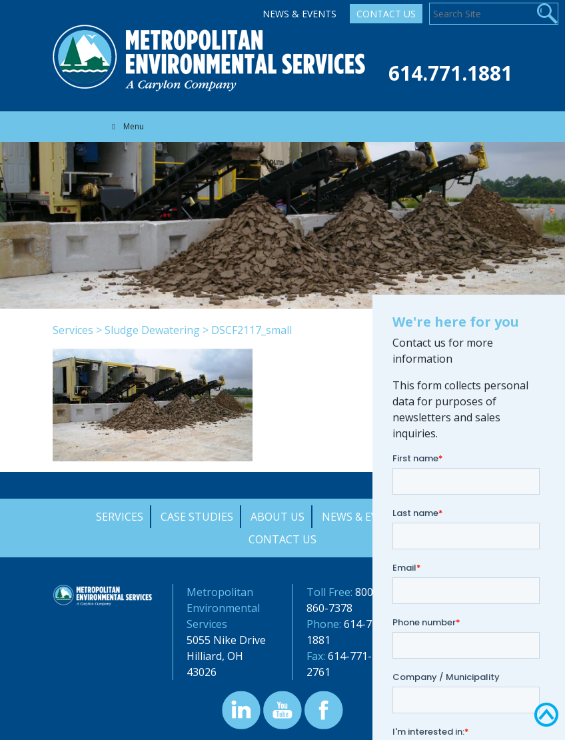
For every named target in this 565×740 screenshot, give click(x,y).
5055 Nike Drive (226, 640)
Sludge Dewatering (152, 330)
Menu (127, 126)
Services (73, 330)
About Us (277, 516)
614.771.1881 (450, 73)
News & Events (299, 13)
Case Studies (197, 516)
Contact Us (386, 13)
